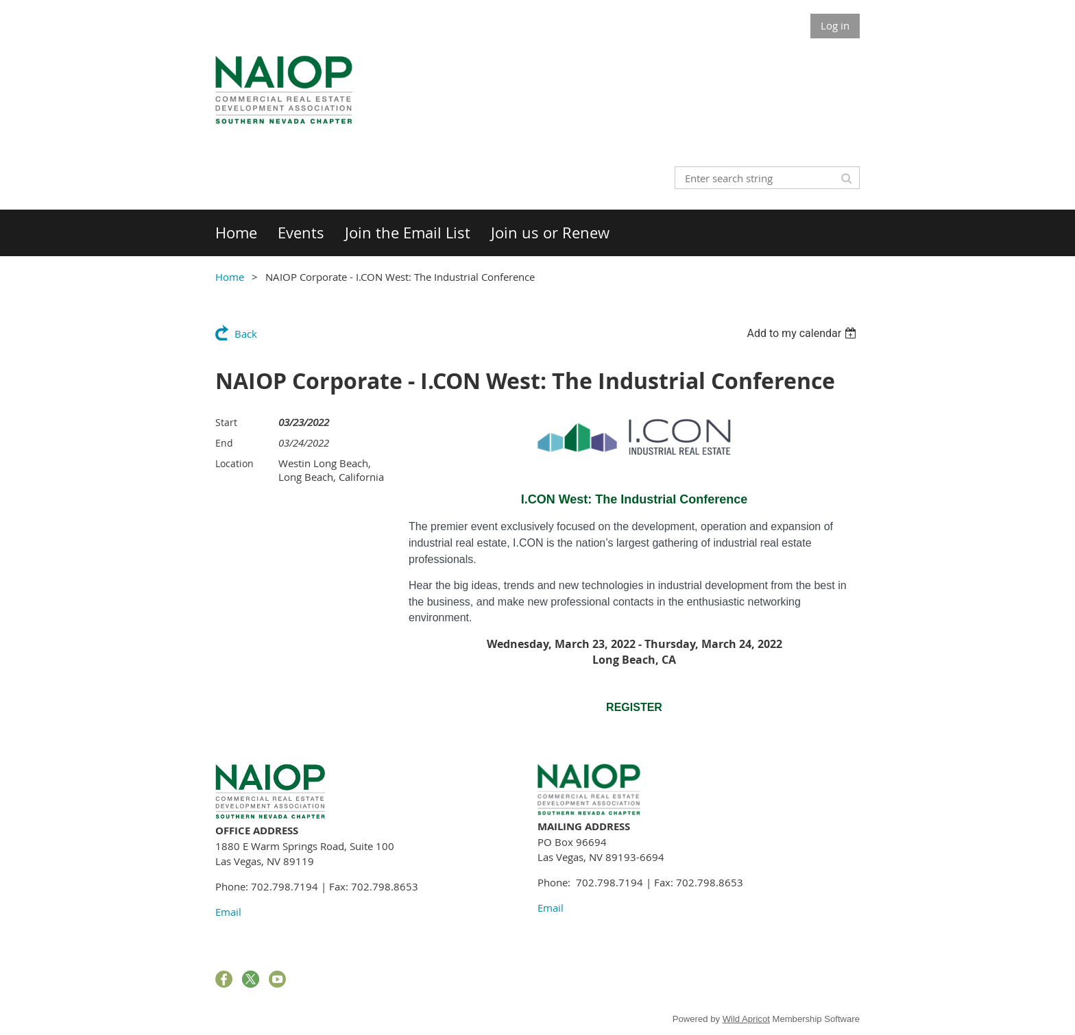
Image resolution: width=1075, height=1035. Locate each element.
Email (228, 912)
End (224, 442)
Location (234, 463)
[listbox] (803, 333)
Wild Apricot (746, 1019)
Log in (835, 25)
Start (226, 422)
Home (229, 277)
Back (245, 333)
